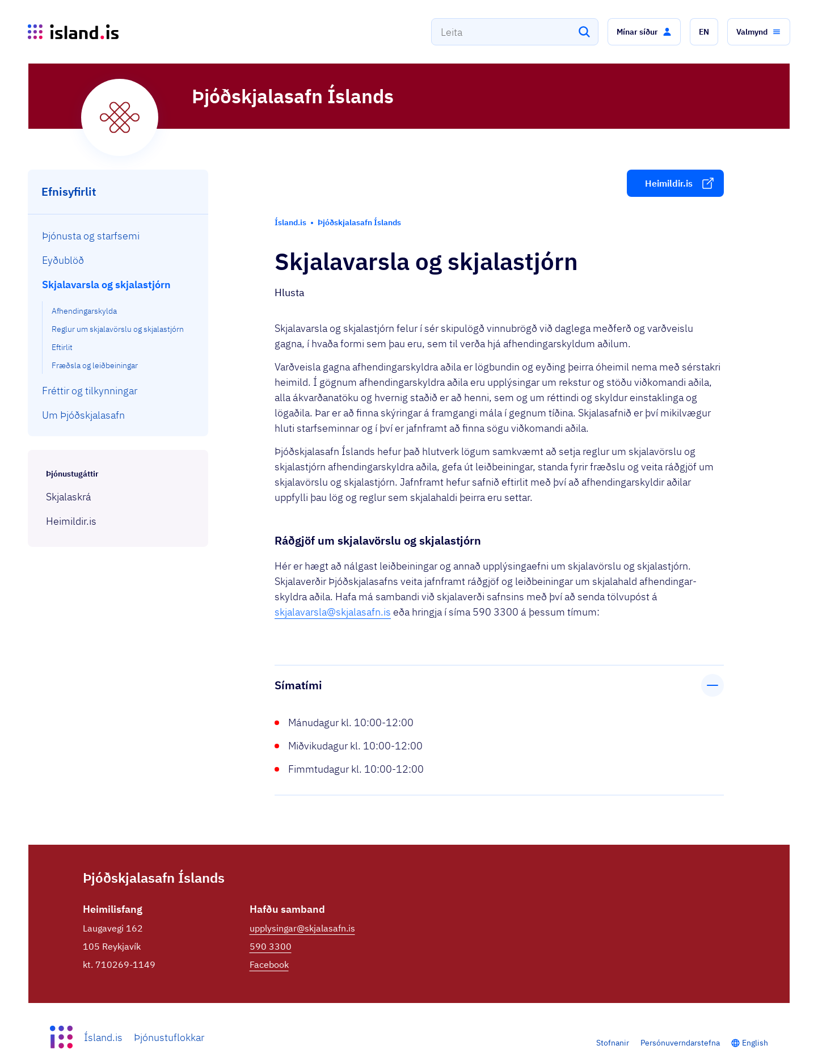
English (755, 1043)
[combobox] (514, 31)
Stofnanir (612, 1043)
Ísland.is (103, 1037)
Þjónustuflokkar (169, 1037)
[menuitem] (118, 236)
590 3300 (271, 946)
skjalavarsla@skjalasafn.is (333, 611)
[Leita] (584, 32)
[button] (644, 31)
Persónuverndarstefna (680, 1043)
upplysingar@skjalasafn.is (302, 928)
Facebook (269, 964)
